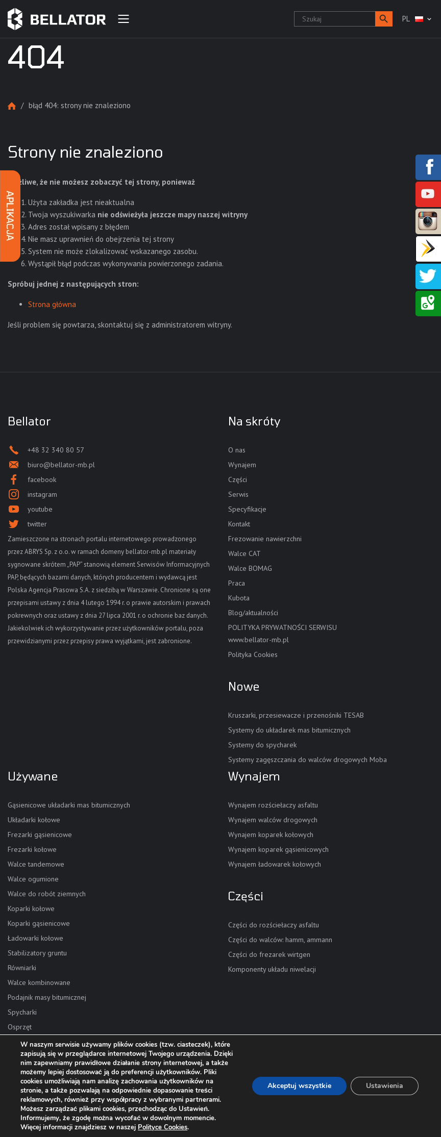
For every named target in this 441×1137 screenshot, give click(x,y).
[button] (384, 19)
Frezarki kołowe (32, 849)
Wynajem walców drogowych (272, 819)
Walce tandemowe (36, 864)
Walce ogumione (33, 878)
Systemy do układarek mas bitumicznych (289, 730)
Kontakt (239, 523)
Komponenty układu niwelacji (272, 969)
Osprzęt (20, 1026)
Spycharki (22, 1012)
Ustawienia (384, 1086)
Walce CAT (244, 553)
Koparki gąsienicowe (39, 923)
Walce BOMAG (250, 568)
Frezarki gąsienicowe (40, 834)
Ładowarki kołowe (35, 938)
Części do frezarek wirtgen (269, 954)
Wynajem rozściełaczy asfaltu (273, 805)
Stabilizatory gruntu (37, 952)
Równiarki (22, 967)
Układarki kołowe (34, 819)
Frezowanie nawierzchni (265, 538)
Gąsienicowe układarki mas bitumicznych (69, 805)
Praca (236, 583)
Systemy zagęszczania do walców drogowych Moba (307, 759)
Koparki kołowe (31, 908)
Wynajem (242, 464)
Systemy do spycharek (262, 744)
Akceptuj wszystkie (299, 1086)
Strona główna (12, 106)
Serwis (238, 494)
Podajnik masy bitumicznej (47, 997)
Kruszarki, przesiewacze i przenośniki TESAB (296, 715)
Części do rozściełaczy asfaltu (273, 924)
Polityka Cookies (253, 654)
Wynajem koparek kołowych (270, 834)
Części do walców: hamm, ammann (280, 939)
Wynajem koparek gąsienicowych (278, 849)
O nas (237, 449)
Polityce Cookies (162, 1127)
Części (237, 479)
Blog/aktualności (253, 612)
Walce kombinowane (39, 982)
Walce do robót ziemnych (47, 893)
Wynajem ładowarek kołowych (274, 864)
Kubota (239, 597)
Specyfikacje (247, 509)
